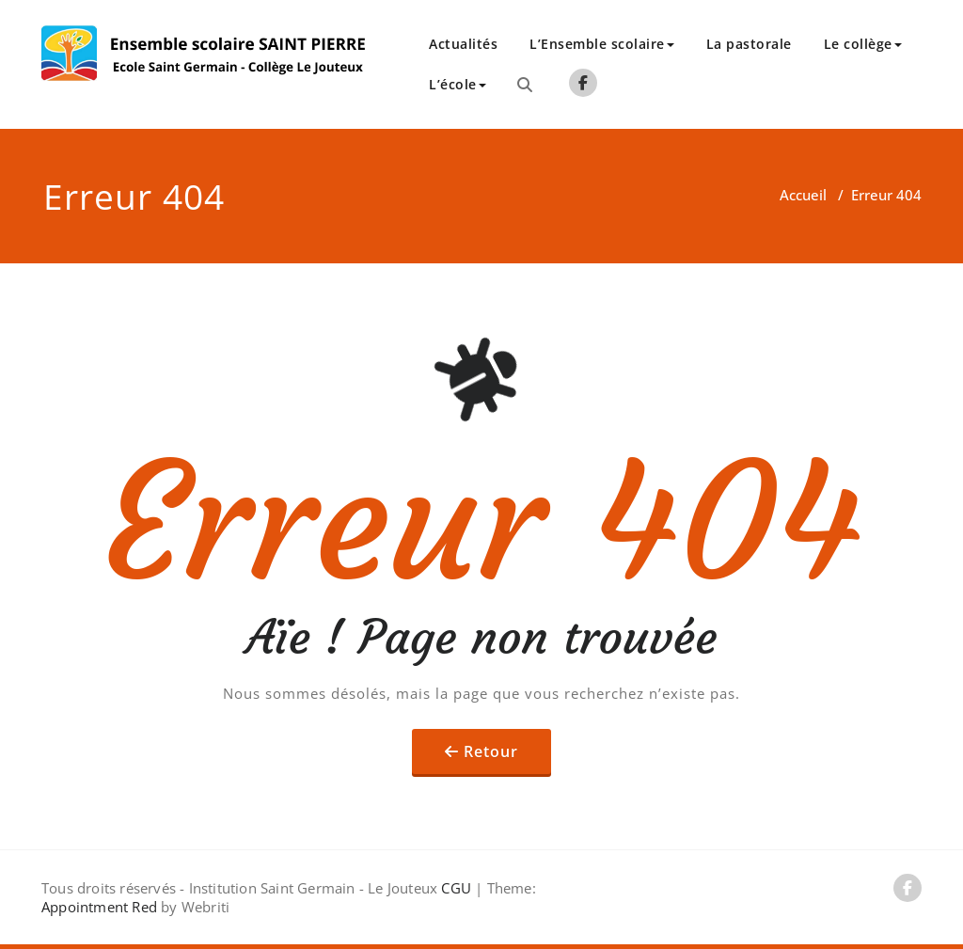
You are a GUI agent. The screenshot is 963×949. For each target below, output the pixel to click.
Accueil (803, 194)
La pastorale (749, 44)
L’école (457, 84)
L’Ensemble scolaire (601, 44)
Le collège (863, 44)
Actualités (463, 44)
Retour (491, 751)
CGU (456, 887)
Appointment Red (99, 906)
